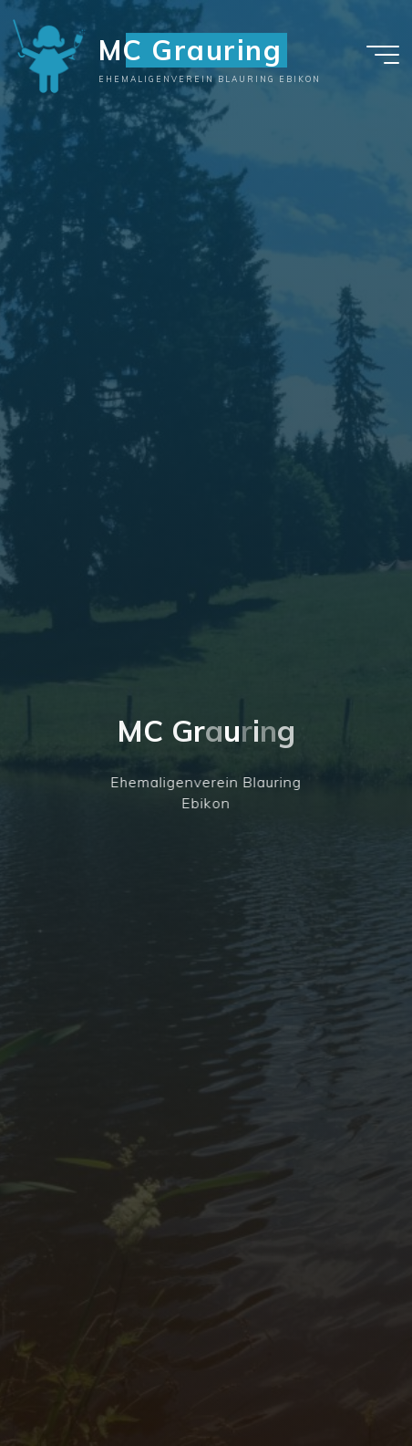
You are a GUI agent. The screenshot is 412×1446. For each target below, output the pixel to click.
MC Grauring (190, 50)
